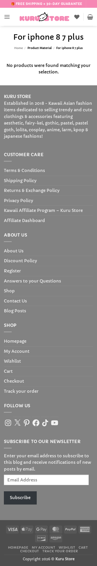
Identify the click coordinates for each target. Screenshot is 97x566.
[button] (7, 16)
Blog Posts (15, 310)
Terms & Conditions (24, 170)
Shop (9, 290)
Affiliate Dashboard (24, 220)
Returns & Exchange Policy (31, 190)
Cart (8, 371)
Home (18, 48)
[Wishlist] (76, 17)
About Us (14, 250)
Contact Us (15, 300)
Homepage (15, 341)
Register (12, 270)
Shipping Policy (20, 180)
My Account (16, 351)
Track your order (21, 391)
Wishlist (12, 361)
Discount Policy (20, 260)
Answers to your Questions (32, 281)
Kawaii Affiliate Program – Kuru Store (43, 210)
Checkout (14, 381)
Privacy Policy (18, 200)
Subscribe (20, 497)
